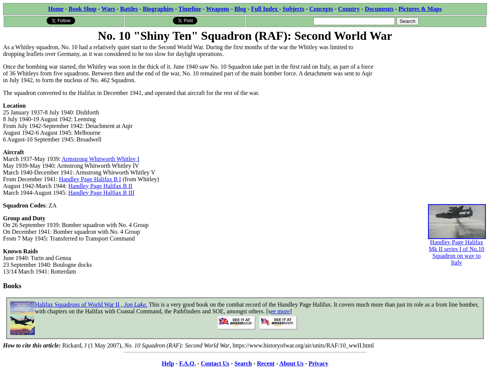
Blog (240, 9)
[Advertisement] (430, 91)
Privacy (318, 363)
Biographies (158, 9)
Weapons (217, 9)
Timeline (189, 9)
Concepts (321, 9)
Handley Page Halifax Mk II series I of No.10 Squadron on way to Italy (457, 242)
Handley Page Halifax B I (90, 179)
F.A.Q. (187, 363)
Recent (266, 363)
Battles (129, 9)
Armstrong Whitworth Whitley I (100, 159)
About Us (291, 363)
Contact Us (215, 363)
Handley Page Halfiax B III (101, 193)
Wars (108, 9)
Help (168, 363)
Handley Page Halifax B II (100, 186)
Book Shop (82, 9)
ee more (280, 311)
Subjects (293, 9)
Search (243, 363)
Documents (379, 9)
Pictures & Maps (420, 9)
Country (349, 9)
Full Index (265, 9)
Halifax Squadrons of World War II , (91, 304)
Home (56, 9)
